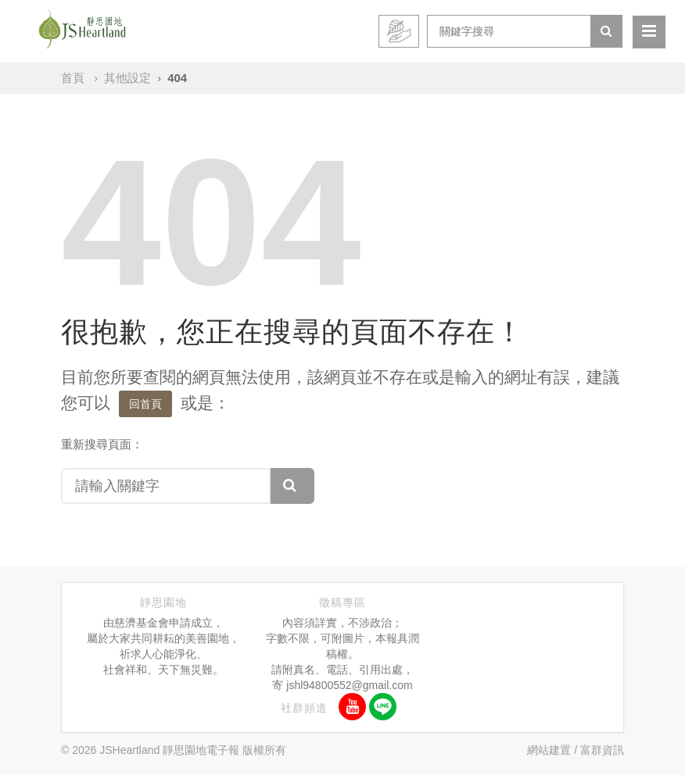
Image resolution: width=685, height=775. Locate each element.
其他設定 (127, 77)
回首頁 (145, 404)
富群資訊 (602, 750)
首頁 (72, 77)
